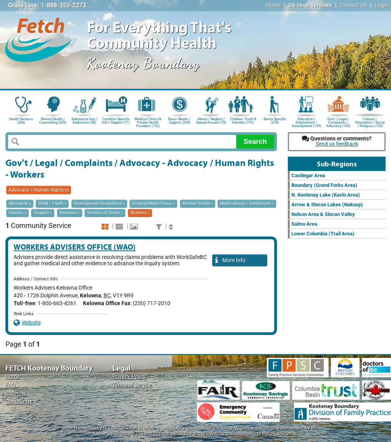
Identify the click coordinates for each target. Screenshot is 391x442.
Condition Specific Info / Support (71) (116, 120)
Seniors (17, 212)
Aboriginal (20, 203)
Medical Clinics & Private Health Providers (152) (148, 122)
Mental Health (197, 203)
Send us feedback (337, 144)
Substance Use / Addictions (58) (84, 120)
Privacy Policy (129, 376)
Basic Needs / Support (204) (179, 120)
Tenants (42, 212)
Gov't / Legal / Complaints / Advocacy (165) (338, 122)
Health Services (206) (21, 120)
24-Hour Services (310, 5)
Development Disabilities (99, 203)
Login (381, 5)
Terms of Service (132, 385)
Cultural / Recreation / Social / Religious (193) (370, 122)
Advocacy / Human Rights (39, 190)
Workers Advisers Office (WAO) (74, 247)
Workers (140, 212)
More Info (230, 260)
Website (27, 322)
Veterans (69, 212)
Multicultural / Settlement (247, 203)
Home (273, 5)
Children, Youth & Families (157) (243, 120)
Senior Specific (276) (274, 120)
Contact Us (353, 5)
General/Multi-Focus (153, 203)
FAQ (10, 385)
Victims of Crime (105, 212)
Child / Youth (52, 203)
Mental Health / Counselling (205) (52, 120)
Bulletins (15, 393)
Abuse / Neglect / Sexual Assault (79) (211, 120)
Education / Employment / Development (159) (306, 122)
